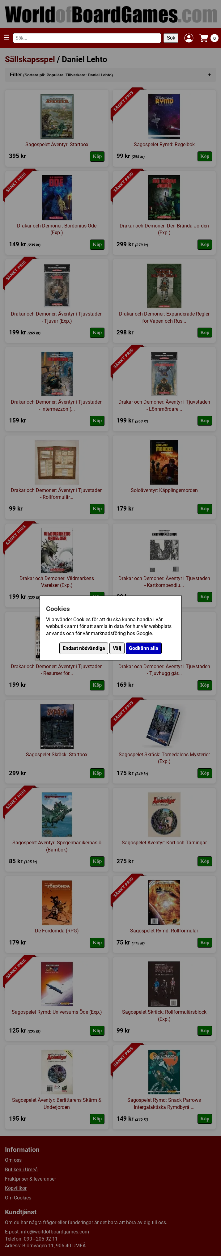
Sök (171, 37)
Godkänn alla (143, 648)
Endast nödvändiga (84, 648)
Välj (117, 648)
